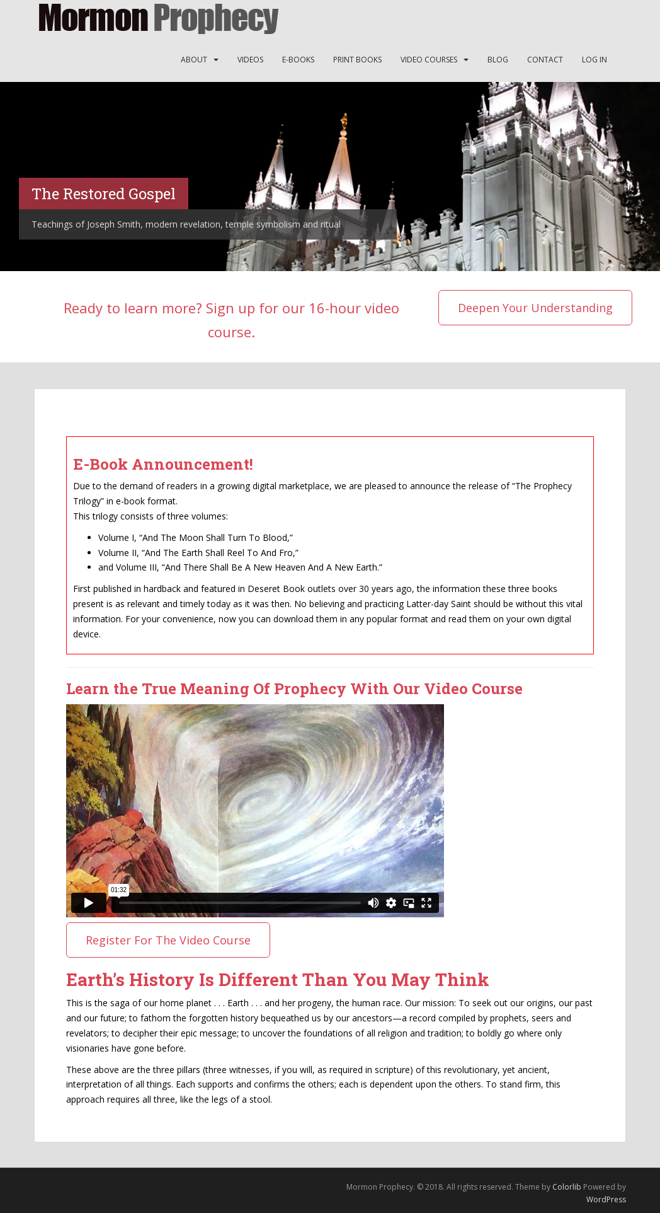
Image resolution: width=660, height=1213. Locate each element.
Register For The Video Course (168, 940)
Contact (545, 59)
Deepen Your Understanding (535, 307)
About (194, 59)
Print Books (357, 59)
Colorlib (566, 1186)
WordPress (606, 1199)
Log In (594, 59)
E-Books (298, 59)
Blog (497, 59)
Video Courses (429, 59)
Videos (250, 59)
